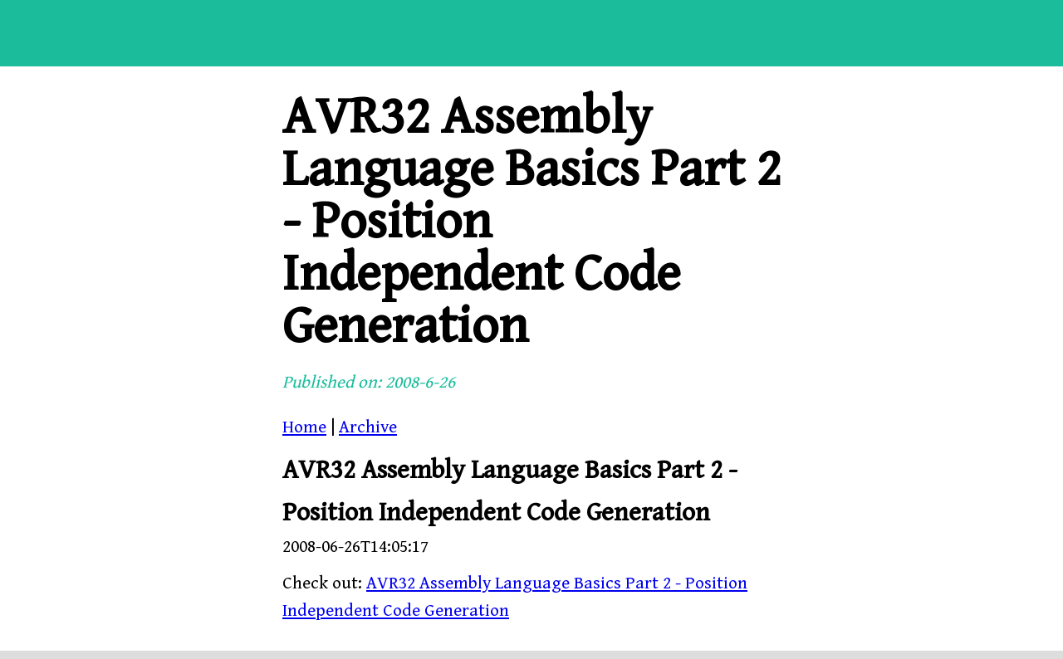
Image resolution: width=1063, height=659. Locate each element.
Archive (368, 427)
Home (304, 427)
